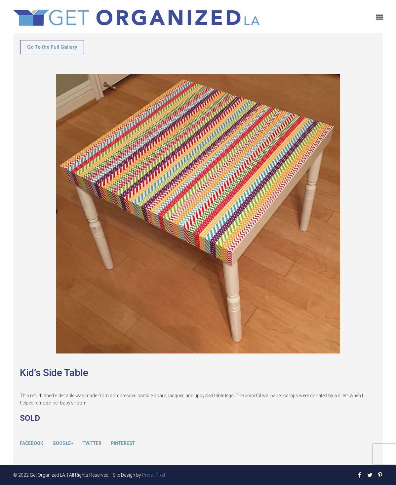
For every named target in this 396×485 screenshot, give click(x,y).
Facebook (31, 443)
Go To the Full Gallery (52, 47)
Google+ (63, 443)
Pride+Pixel (153, 475)
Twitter (92, 443)
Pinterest (123, 443)
